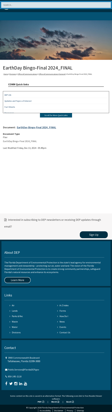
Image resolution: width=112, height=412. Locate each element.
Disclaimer (58, 410)
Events (61, 327)
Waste (13, 321)
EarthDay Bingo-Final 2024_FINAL (36, 127)
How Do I (62, 316)
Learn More (17, 280)
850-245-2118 (14, 376)
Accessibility (45, 410)
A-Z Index (63, 305)
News (61, 321)
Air (11, 305)
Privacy (70, 410)
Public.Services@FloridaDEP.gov (23, 369)
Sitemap (80, 410)
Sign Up (93, 234)
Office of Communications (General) (52, 74)
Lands (13, 310)
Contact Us (63, 332)
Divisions (12, 74)
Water (13, 327)
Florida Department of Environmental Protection (63, 407)
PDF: (41, 401)
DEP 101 (8, 95)
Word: (55, 401)
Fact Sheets (10, 107)
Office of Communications (27, 74)
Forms (61, 310)
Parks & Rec (16, 316)
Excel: (70, 401)
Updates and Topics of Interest (18, 101)
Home (6, 74)
